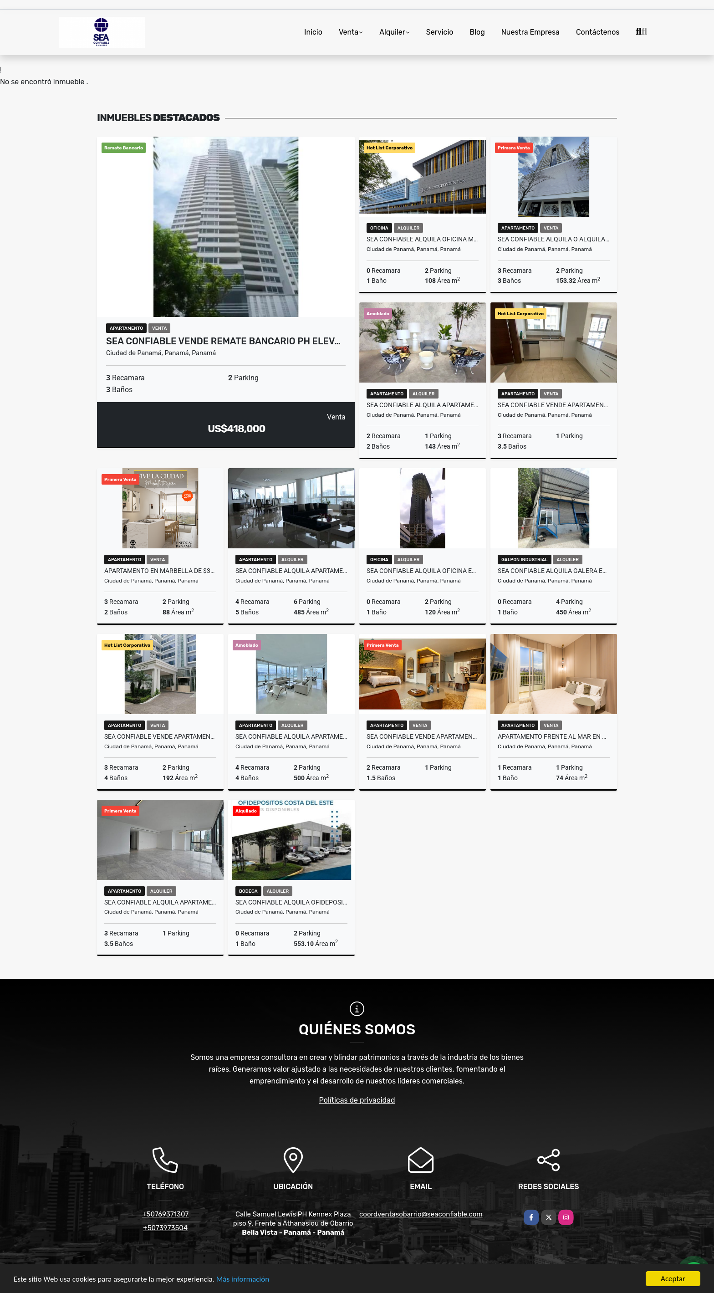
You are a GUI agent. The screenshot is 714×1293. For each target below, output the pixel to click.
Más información (242, 1279)
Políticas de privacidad (357, 1100)
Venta (348, 32)
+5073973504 (165, 1228)
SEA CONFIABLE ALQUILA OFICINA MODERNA (423, 239)
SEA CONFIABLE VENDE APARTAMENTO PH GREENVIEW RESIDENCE (554, 405)
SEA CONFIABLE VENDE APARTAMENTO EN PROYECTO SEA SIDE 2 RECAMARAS (423, 736)
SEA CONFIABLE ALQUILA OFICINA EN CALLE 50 (423, 570)
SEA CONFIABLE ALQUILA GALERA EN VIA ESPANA (554, 570)
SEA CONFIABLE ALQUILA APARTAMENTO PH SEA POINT (160, 902)
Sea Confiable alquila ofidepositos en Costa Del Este (291, 902)
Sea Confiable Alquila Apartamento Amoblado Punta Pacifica (291, 570)
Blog (476, 32)
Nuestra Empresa (530, 32)
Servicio (440, 32)
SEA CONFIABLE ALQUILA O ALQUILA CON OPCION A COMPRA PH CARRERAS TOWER (554, 239)
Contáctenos (598, 32)
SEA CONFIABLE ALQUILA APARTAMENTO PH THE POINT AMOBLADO (291, 736)
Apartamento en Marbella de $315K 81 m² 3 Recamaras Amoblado (160, 570)
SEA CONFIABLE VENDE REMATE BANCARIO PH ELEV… (223, 341)
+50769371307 (165, 1214)
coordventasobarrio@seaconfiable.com (421, 1214)
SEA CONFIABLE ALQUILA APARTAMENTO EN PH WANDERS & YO (423, 405)
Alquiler (392, 32)
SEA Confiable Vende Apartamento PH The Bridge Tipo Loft (160, 736)
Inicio (313, 32)
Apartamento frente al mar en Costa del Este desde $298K (554, 736)
